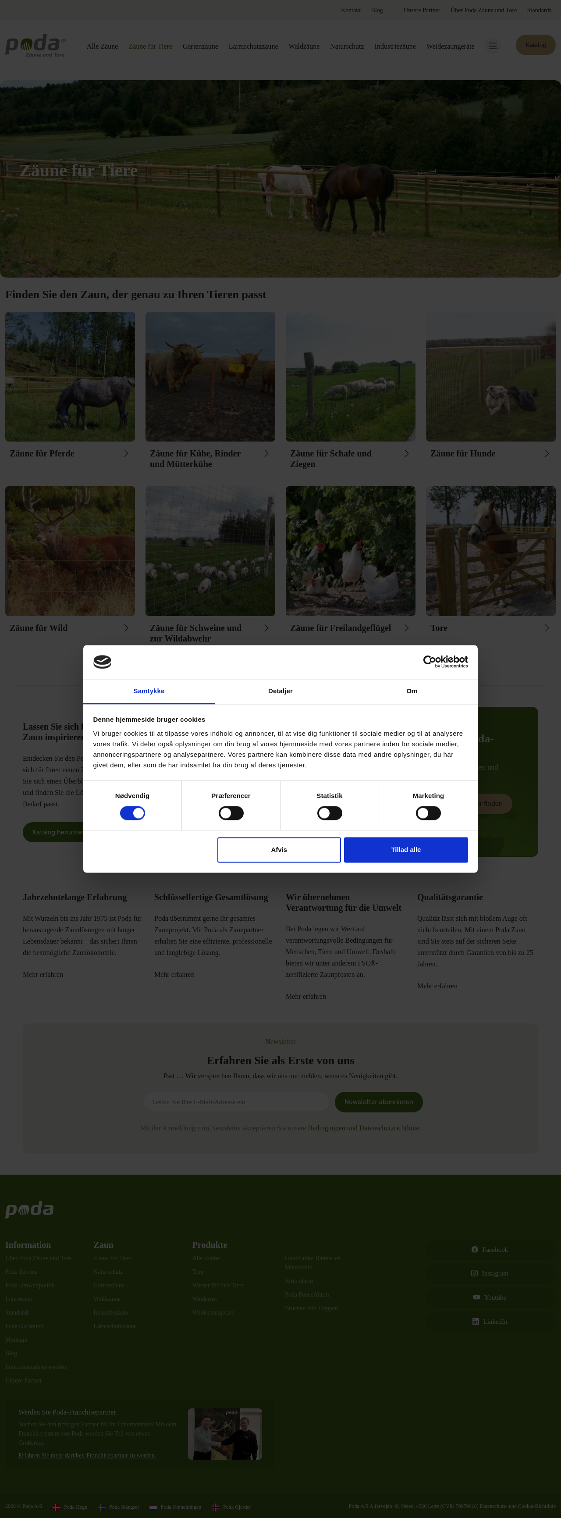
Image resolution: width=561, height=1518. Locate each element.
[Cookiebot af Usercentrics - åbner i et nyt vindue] (429, 662)
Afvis (279, 849)
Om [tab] (411, 691)
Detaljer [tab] (280, 691)
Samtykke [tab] (149, 691)
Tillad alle (406, 849)
